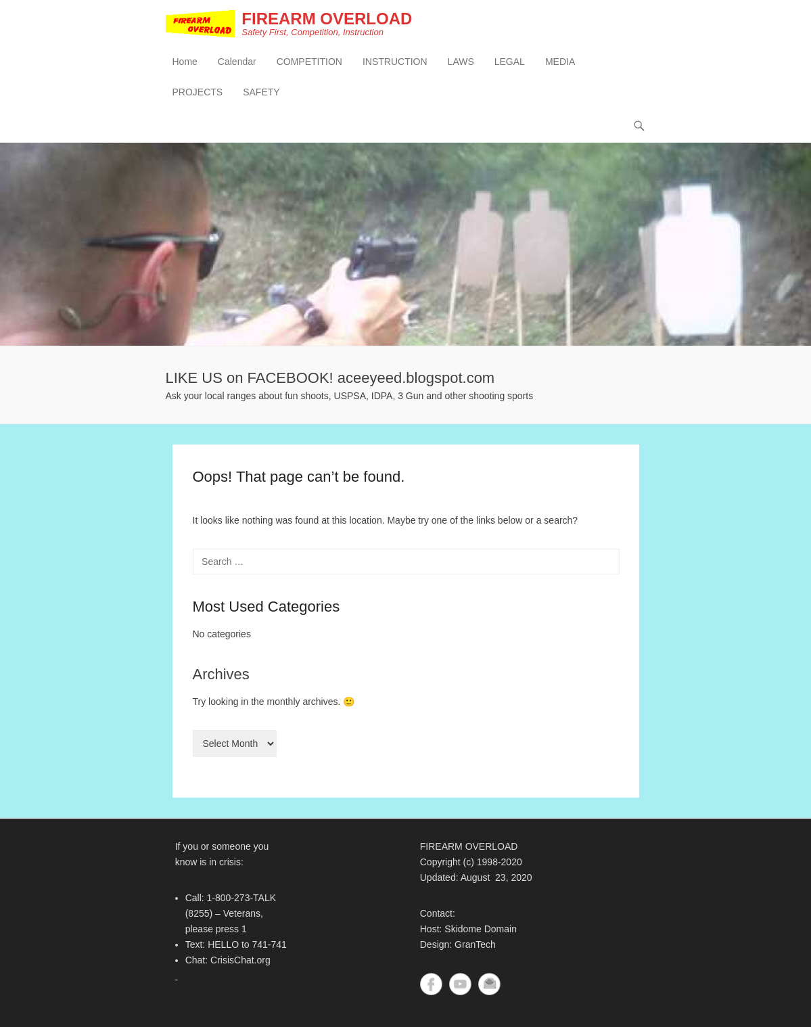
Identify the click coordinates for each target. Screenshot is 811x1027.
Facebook (431, 984)
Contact (489, 984)
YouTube (460, 984)
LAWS (461, 61)
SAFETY (261, 92)
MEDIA (560, 61)
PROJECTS (197, 92)
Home (185, 61)
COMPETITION (309, 61)
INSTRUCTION (395, 61)
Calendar (237, 61)
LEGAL (509, 61)
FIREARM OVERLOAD (326, 18)
